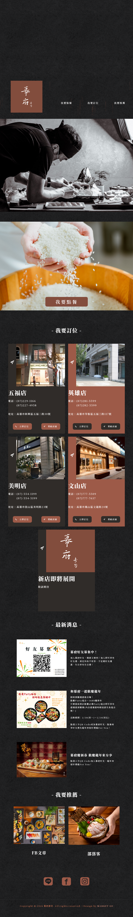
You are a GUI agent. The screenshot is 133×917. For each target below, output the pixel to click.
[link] (39, 825)
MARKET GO (105, 905)
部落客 (93, 853)
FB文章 (39, 853)
